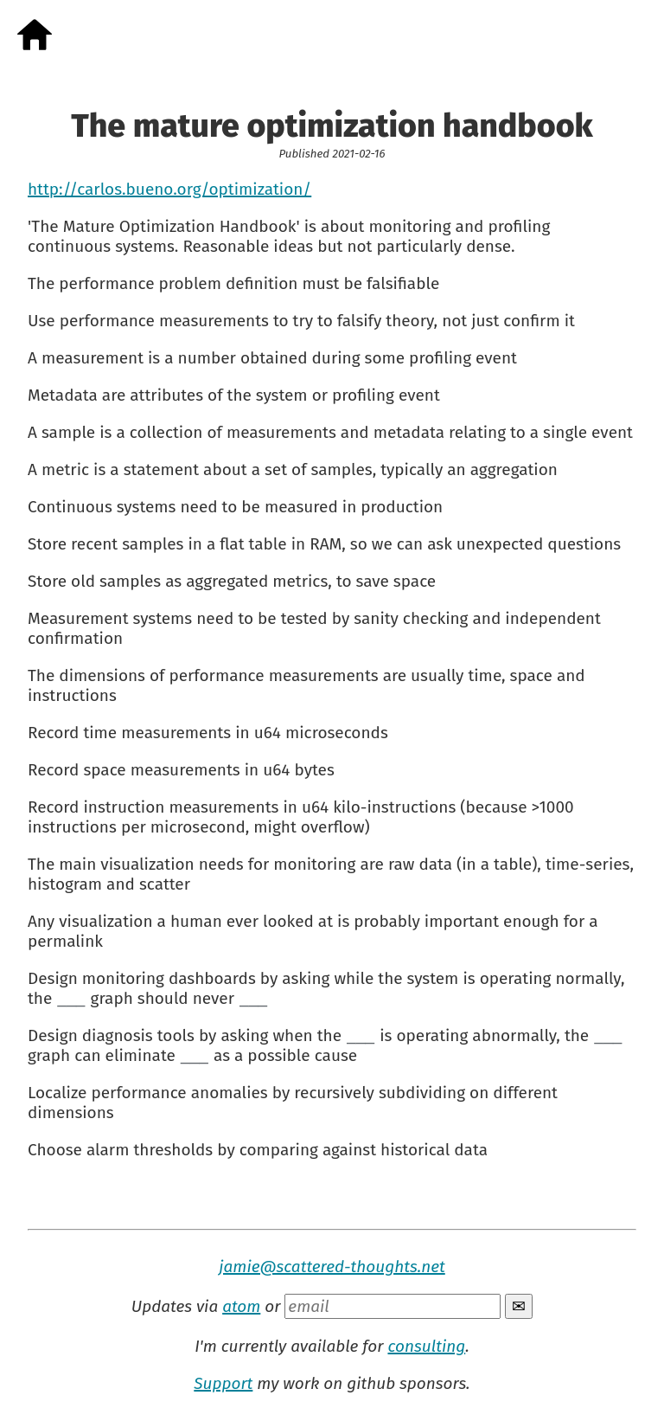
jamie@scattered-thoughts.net (332, 1266)
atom (241, 1306)
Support (223, 1383)
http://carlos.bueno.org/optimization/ (169, 189)
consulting (426, 1346)
